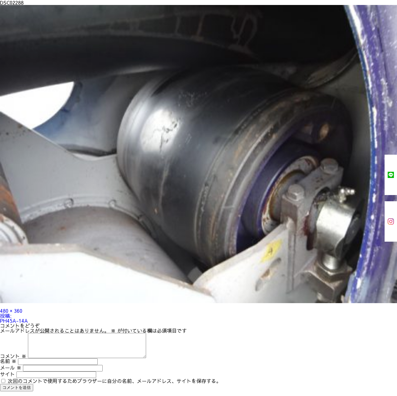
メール (10, 372)
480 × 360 (11, 310)
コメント (13, 360)
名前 (8, 365)
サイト (7, 378)
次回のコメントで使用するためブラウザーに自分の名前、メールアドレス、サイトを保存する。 (114, 385)
